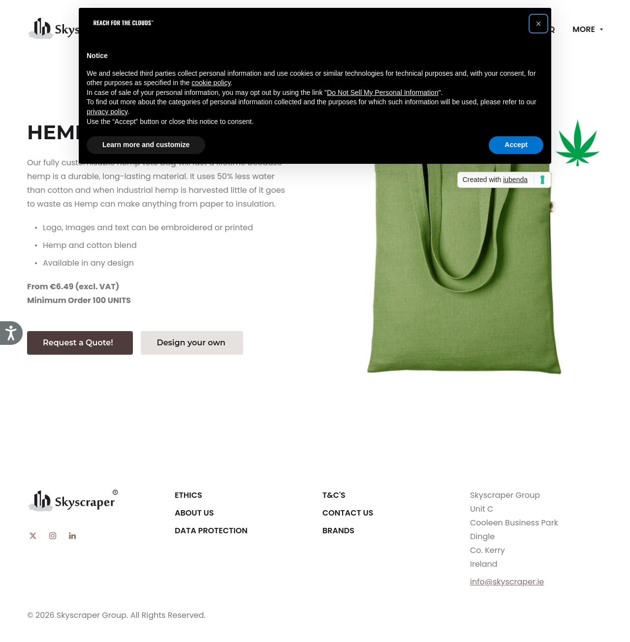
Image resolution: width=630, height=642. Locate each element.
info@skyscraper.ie (507, 581)
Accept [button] (516, 145)
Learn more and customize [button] (145, 145)
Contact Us (348, 513)
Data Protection (211, 530)
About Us (194, 513)
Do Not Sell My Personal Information (382, 92)
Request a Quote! (80, 342)
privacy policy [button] (107, 112)
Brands (338, 530)
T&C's (334, 495)
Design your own (192, 342)
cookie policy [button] (210, 83)
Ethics (188, 495)
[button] (538, 23)
